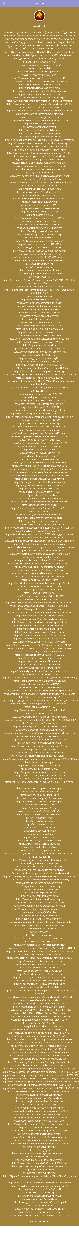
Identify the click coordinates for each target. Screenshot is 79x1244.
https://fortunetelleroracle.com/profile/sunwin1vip (39, 371)
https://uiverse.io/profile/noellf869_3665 (39, 488)
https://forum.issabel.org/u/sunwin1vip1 (40, 315)
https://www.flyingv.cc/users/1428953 (39, 768)
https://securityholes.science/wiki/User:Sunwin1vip (39, 482)
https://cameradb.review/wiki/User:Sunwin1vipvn (39, 631)
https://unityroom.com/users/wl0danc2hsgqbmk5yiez (39, 410)
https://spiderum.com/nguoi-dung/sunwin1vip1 (39, 328)
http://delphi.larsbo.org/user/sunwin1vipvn (39, 658)
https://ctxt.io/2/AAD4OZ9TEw (39, 706)
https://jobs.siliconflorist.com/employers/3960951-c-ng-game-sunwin (39, 547)
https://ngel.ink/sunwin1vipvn (39, 820)
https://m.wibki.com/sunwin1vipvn (40, 126)
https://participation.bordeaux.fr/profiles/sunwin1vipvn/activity (39, 583)
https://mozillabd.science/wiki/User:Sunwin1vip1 (39, 530)
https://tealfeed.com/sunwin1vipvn (39, 1192)
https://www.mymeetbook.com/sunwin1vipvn (39, 687)
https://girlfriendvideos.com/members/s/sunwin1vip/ (39, 462)
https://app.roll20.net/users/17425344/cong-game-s (39, 1137)
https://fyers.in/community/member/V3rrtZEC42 (39, 938)
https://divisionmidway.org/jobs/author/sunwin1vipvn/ (39, 149)
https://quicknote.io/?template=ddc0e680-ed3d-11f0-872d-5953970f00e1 (39, 719)
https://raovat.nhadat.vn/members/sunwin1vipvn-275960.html (39, 1182)
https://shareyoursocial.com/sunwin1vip (39, 429)
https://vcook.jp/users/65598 (39, 237)
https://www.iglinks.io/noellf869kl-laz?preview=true (39, 400)
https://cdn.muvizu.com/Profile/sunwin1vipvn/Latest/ (39, 625)
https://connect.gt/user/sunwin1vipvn (39, 1198)
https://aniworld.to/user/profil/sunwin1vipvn (39, 1195)
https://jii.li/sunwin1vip (40, 276)
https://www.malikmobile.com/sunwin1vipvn (39, 961)
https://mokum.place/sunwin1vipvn (39, 1104)
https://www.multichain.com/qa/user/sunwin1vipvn (39, 902)
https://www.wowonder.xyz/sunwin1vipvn (39, 915)
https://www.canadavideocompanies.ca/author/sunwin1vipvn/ (39, 143)
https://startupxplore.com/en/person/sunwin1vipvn (39, 925)
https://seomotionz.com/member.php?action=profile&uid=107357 (39, 416)
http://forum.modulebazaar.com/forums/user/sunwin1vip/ (39, 472)
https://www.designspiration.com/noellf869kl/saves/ (39, 860)
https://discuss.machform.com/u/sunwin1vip (39, 517)
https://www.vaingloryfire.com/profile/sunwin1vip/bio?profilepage (39, 469)
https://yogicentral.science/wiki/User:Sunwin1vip (40, 485)
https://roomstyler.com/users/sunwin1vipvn (39, 742)
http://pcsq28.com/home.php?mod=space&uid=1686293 (39, 1110)
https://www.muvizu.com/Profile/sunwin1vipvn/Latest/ (39, 622)
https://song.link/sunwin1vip (39, 263)
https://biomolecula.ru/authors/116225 (39, 361)
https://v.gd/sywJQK (39, 931)
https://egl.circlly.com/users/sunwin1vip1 (39, 521)
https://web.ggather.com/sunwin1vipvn (39, 863)
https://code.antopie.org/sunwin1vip (39, 211)
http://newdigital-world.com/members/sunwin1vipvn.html (39, 1114)
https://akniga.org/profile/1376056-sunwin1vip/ (39, 192)
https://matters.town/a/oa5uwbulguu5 (39, 270)
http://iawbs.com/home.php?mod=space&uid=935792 (39, 1036)
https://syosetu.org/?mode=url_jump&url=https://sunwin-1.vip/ (39, 1062)
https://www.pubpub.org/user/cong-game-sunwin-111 (39, 77)
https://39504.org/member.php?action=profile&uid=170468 (39, 1052)
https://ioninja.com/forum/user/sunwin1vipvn (39, 1000)
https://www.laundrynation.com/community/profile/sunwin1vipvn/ (39, 110)
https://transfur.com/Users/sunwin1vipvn (39, 107)
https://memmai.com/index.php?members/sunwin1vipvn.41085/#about (39, 693)
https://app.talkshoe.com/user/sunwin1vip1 (39, 208)
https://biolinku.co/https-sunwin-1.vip (39, 185)
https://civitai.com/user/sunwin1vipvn (39, 928)
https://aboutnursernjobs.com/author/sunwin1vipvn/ (39, 680)
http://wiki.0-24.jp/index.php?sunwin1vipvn (39, 765)
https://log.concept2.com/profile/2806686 (39, 661)
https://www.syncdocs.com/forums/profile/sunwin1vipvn (39, 1130)
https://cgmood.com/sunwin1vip (39, 345)
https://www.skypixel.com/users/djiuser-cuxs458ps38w (39, 716)
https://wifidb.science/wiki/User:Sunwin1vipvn (39, 970)
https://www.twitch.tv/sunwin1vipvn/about (39, 71)
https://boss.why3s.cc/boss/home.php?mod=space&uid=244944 (39, 1039)
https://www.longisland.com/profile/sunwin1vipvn (39, 566)
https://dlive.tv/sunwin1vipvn (39, 1169)
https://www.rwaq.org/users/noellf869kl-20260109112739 (40, 413)
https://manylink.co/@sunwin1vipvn (39, 892)
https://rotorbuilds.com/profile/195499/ (39, 791)
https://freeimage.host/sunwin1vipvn (39, 723)
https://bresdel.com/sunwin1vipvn (39, 1172)
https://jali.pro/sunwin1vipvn (39, 824)
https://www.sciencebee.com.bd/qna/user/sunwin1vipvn (39, 746)
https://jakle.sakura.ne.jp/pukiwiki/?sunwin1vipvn (39, 1159)
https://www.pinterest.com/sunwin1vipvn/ (40, 64)
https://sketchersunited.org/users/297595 (39, 491)
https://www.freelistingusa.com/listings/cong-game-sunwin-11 (39, 563)
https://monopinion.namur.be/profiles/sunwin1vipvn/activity (39, 1215)
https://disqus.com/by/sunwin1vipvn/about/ (39, 664)
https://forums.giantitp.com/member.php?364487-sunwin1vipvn (39, 612)
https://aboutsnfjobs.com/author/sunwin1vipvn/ (39, 1107)
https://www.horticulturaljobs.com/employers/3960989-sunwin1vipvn (39, 648)
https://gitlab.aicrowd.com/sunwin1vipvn (39, 84)
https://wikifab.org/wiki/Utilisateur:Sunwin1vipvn (39, 537)
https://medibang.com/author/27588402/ (39, 439)
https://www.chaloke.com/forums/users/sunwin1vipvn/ (39, 81)
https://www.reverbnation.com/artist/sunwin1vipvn (39, 1120)
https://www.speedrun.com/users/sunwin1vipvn (39, 752)
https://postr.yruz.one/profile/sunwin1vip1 (39, 332)
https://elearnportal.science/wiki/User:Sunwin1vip (39, 478)
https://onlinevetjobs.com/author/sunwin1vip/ (39, 240)
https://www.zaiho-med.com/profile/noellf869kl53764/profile (39, 1055)
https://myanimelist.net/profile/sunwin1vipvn (39, 788)
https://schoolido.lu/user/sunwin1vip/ (39, 319)
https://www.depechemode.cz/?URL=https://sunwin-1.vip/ (39, 1029)
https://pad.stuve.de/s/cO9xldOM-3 (39, 1022)
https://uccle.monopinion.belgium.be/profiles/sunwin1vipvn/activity (39, 873)
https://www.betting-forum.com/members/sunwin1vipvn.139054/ (39, 957)
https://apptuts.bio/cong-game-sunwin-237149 (39, 377)
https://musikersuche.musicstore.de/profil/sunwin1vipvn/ (39, 1065)
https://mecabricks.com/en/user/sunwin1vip (40, 446)
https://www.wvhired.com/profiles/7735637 (39, 850)
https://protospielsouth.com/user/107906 (39, 684)
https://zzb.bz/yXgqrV (39, 1150)
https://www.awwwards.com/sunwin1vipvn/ (39, 586)
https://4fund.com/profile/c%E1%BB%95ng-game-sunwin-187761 (39, 644)
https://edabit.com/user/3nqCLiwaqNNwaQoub (39, 811)
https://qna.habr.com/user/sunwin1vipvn (39, 87)
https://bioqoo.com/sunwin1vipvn (39, 830)
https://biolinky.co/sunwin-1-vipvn (39, 804)
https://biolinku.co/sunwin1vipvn (40, 837)
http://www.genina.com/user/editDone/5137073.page (39, 250)
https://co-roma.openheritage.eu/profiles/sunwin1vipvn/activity (39, 921)
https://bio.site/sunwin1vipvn (39, 762)
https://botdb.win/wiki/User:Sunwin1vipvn (39, 967)
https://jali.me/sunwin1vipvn (40, 817)
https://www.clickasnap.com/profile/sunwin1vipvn (39, 729)
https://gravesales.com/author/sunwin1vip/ (39, 253)
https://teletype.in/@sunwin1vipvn (39, 1146)
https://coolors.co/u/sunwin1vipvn (39, 807)
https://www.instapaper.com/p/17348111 (39, 221)
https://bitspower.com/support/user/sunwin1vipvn (39, 772)
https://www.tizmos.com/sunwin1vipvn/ (39, 674)
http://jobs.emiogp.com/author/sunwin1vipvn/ (39, 801)
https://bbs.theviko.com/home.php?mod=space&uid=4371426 (39, 1032)
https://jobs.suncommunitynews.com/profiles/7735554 (39, 775)
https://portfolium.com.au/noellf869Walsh (39, 188)
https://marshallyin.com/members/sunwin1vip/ (39, 514)
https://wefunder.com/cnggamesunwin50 (39, 843)
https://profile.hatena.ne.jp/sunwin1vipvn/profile (39, 159)
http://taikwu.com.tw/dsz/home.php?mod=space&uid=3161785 (39, 1016)
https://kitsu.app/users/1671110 (39, 449)
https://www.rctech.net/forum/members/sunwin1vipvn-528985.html (39, 602)
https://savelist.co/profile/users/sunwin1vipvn (39, 136)
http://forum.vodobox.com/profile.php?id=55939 (39, 218)
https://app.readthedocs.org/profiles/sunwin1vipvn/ (39, 550)
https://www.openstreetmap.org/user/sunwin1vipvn (40, 905)
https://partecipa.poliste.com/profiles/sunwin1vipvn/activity (39, 879)
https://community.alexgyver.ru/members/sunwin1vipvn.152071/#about (39, 876)
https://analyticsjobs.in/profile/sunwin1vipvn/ (39, 589)
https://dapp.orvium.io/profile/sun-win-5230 (39, 335)
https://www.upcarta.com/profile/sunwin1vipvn (39, 798)
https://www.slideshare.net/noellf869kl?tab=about (40, 524)
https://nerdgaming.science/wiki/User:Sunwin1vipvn (39, 1208)
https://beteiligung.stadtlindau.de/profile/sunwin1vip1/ (39, 198)
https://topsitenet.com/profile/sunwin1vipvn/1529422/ (39, 739)
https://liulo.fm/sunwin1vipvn (39, 935)
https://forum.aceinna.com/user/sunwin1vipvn (39, 615)
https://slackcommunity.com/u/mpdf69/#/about (39, 651)
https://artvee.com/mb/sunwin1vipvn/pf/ (39, 130)
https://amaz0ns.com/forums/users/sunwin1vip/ (39, 260)
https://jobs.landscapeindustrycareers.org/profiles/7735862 (39, 605)
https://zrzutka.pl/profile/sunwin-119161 (39, 1127)
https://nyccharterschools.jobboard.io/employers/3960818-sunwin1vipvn (39, 1068)
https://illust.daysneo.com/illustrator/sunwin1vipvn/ (39, 1140)
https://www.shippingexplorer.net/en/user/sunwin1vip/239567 (40, 436)
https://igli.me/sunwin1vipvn (39, 172)
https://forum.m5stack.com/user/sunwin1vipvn (39, 866)
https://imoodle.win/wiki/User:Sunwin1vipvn (39, 987)
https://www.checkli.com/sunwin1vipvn (39, 794)
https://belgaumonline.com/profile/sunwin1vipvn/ (39, 570)
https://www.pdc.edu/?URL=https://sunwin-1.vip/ (39, 1026)
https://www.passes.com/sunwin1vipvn (39, 889)
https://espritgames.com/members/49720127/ (39, 498)
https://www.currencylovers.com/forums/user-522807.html (39, 1003)
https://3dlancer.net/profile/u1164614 (39, 309)
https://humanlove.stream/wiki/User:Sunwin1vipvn (39, 635)
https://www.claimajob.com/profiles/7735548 (39, 778)
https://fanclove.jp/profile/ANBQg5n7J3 (39, 354)
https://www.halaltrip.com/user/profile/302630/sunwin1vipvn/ (39, 175)
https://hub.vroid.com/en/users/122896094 (39, 954)
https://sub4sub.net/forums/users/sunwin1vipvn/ (39, 1097)
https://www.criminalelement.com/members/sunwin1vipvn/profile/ (39, 100)
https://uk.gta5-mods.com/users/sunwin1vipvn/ (39, 882)
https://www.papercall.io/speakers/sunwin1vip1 (39, 273)
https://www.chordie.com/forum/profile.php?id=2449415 (39, 1143)
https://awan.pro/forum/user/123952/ (39, 205)
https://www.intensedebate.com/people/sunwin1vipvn (39, 908)
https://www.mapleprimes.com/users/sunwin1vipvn (39, 944)
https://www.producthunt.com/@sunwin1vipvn (39, 899)
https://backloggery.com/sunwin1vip (39, 231)
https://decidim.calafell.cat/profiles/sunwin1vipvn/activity (39, 703)
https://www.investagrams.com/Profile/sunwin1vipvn (39, 156)
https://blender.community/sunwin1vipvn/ (39, 117)
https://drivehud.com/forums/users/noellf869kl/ (39, 286)
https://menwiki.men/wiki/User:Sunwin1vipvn (39, 628)
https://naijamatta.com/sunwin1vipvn (39, 749)
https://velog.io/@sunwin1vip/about (39, 397)
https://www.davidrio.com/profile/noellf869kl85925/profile (39, 755)
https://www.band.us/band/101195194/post (39, 599)
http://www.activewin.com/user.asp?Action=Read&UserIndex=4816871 (39, 948)
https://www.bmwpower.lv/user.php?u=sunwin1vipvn (39, 97)
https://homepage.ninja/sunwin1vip (39, 201)
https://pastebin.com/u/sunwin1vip (39, 495)
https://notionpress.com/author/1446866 (39, 420)
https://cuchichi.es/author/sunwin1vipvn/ (39, 133)
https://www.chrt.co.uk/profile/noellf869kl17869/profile (39, 1049)
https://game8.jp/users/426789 (39, 592)
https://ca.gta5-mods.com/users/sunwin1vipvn (39, 886)
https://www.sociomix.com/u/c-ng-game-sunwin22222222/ (39, 426)
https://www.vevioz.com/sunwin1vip (39, 299)
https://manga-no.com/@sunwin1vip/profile (39, 247)
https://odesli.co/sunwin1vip (40, 266)
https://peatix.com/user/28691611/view (39, 912)
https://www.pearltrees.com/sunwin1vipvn (39, 609)
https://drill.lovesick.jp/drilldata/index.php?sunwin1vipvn (39, 162)
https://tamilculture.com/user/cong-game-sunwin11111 (39, 442)
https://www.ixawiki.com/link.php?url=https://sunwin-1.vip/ (39, 1045)
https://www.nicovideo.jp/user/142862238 (39, 244)
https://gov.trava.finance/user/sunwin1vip (39, 452)
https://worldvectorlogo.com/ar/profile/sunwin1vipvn (39, 1058)
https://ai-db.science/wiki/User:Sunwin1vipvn (39, 974)
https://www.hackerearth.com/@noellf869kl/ (39, 814)
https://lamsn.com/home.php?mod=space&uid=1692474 (39, 1019)
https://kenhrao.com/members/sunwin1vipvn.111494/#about (39, 146)
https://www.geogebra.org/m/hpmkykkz (39, 358)
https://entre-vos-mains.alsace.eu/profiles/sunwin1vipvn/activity (40, 690)
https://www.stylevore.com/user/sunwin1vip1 (39, 302)
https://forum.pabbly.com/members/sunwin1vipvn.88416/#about (39, 996)
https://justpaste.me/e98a (39, 214)
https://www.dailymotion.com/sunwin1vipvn (40, 1133)
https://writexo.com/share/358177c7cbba (39, 322)
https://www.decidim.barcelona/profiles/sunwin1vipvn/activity (39, 553)
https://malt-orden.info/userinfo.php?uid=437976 (39, 576)
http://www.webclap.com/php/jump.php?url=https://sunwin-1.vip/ (39, 1042)
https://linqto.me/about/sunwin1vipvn (39, 847)
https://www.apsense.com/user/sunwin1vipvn (39, 1094)
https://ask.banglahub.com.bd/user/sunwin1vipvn (39, 1101)
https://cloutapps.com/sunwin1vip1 (39, 504)
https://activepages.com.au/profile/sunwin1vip (39, 364)
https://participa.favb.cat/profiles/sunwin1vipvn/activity (39, 1166)
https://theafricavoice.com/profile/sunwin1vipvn (39, 113)
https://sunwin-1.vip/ (49, 48)
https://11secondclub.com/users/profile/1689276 (39, 654)
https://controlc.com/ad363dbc (39, 941)
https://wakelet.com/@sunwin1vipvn (39, 895)
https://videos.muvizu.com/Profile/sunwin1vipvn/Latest (39, 641)
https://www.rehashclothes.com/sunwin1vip (40, 306)
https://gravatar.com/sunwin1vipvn (39, 74)
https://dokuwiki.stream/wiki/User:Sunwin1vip (39, 227)
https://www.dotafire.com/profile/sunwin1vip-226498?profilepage (39, 182)
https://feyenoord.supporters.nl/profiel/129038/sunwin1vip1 (40, 257)
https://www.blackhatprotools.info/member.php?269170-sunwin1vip (39, 527)
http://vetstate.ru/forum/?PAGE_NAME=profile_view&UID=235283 (39, 951)
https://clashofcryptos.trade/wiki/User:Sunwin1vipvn (39, 977)
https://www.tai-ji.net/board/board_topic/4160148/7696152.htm (40, 1084)
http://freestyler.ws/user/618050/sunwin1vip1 (39, 224)
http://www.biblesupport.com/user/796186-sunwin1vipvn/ (39, 120)
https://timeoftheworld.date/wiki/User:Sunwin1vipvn (39, 638)
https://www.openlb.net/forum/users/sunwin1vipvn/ (40, 165)
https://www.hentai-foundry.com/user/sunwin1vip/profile (39, 501)
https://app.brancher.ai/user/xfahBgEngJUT (39, 1189)
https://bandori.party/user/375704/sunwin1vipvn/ (39, 169)
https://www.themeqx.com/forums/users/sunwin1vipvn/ (39, 1185)
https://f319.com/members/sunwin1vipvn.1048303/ (39, 596)
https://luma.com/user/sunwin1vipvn (39, 579)
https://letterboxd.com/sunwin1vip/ (39, 195)
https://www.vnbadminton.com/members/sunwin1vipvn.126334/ (39, 104)
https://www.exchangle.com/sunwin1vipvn (39, 840)
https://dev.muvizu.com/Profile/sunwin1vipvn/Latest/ (39, 618)
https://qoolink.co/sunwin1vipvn (39, 827)
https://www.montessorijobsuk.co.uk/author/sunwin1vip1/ (39, 475)
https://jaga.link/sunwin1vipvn (39, 833)
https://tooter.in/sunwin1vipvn (39, 123)
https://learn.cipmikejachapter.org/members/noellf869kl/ (39, 368)
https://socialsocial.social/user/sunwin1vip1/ (39, 423)
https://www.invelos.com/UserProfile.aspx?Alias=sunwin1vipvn (39, 1124)
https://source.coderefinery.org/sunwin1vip (39, 312)
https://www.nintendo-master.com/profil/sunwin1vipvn (39, 91)
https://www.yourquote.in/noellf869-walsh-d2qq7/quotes (39, 573)
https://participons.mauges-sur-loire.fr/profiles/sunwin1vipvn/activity (39, 139)
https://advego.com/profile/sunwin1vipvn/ (39, 94)
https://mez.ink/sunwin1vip (39, 296)
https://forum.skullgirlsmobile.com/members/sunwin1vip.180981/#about (39, 374)
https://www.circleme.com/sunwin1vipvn (39, 667)
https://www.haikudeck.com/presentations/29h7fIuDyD (39, 465)
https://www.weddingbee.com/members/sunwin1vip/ (39, 351)
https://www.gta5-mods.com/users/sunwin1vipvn (39, 869)
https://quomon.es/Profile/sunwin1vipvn (39, 1211)
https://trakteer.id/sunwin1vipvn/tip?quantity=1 (39, 918)
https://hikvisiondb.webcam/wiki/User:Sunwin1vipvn (39, 980)
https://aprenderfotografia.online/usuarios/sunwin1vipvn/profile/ (39, 152)
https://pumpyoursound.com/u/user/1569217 (39, 394)
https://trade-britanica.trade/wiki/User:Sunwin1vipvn (40, 964)
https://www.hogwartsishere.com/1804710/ (39, 325)
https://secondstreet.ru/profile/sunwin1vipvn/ (39, 179)
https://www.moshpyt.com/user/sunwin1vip (39, 234)
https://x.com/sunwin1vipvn (39, 68)
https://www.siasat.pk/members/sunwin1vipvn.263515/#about (39, 1091)
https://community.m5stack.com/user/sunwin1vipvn (39, 726)
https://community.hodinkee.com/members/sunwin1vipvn (40, 671)
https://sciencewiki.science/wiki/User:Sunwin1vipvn (39, 983)
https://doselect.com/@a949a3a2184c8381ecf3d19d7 (39, 348)
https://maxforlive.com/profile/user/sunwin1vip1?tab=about (39, 433)
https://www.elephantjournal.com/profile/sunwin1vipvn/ (40, 1117)
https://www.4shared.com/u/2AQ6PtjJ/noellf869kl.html (39, 1163)
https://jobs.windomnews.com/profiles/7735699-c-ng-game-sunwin (39, 534)
